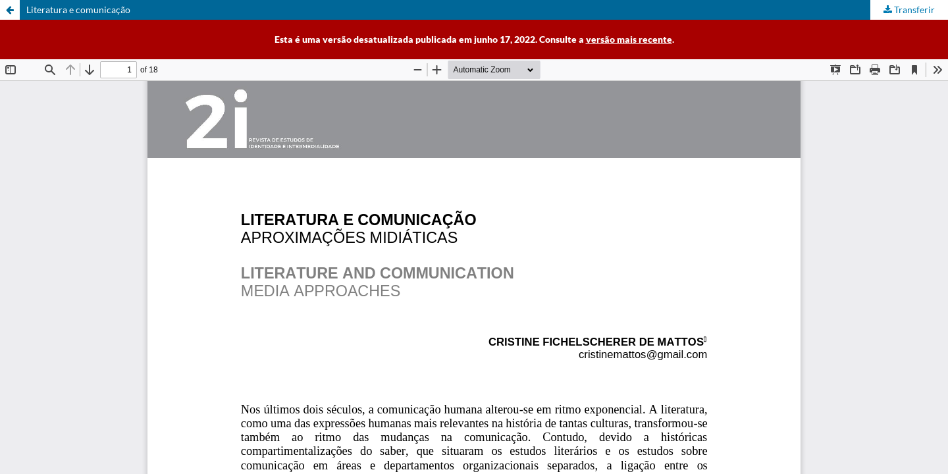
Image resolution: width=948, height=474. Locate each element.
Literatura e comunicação (78, 9)
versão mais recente (629, 39)
